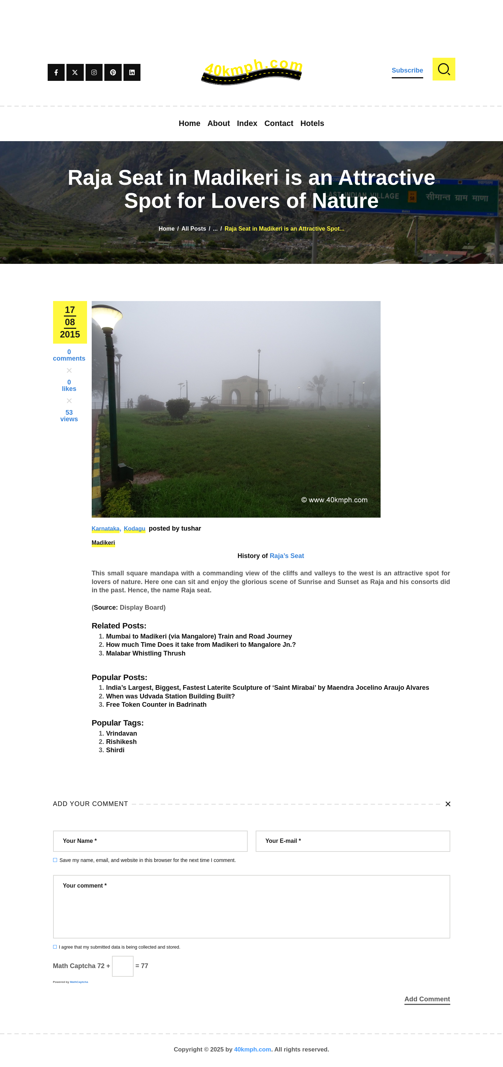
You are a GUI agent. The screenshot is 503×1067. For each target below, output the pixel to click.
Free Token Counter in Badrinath (156, 704)
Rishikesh (121, 741)
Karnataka (106, 529)
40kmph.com (252, 1050)
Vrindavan (121, 733)
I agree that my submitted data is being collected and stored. (120, 947)
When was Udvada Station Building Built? (170, 696)
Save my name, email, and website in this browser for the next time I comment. (148, 860)
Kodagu (135, 529)
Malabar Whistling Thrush (146, 653)
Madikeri (103, 543)
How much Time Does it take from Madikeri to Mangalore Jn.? (201, 644)
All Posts (193, 229)
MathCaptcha (79, 982)
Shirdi (115, 750)
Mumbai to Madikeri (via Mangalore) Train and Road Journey (199, 636)
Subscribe (407, 70)
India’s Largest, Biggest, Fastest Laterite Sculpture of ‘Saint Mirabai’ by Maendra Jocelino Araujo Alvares (267, 687)
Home (166, 229)
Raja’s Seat (287, 555)
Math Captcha (74, 966)
